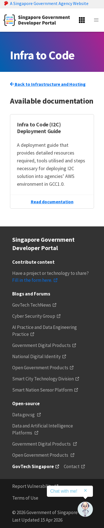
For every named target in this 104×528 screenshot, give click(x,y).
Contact (72, 466)
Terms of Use (25, 498)
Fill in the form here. (32, 280)
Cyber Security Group (33, 316)
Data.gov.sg (23, 415)
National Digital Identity (36, 356)
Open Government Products (40, 368)
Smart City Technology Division (43, 379)
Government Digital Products (41, 345)
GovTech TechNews (31, 305)
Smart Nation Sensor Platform (42, 390)
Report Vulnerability (32, 486)
